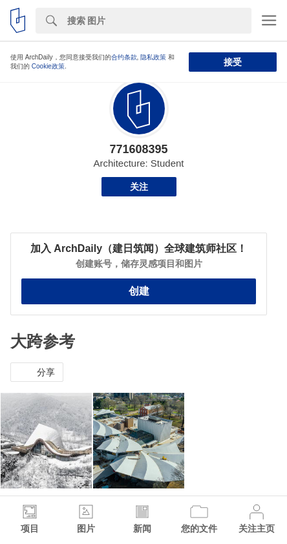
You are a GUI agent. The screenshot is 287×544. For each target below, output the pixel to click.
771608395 (138, 149)
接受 (233, 62)
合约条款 (124, 57)
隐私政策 (153, 57)
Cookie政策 (48, 66)
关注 (139, 187)
